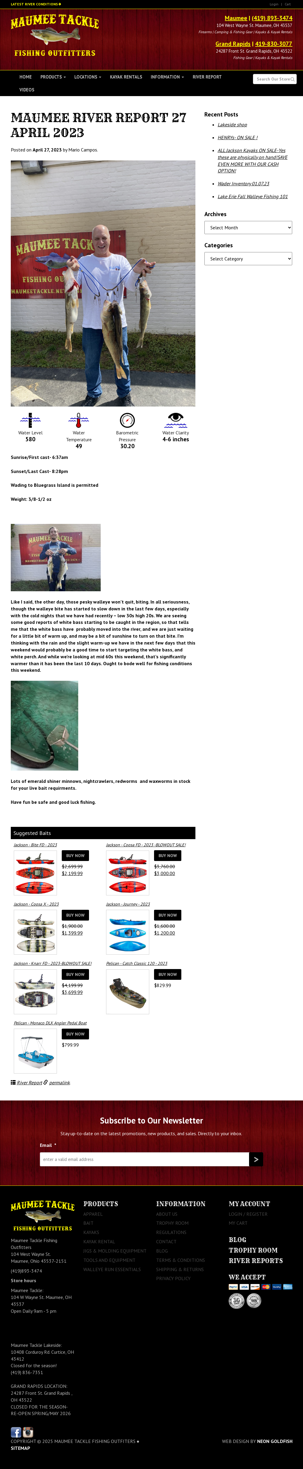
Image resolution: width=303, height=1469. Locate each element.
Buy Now (75, 855)
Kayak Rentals (126, 77)
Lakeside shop (232, 125)
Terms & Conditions (180, 1260)
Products (53, 77)
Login (274, 4)
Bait (88, 1223)
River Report (207, 77)
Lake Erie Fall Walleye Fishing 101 (253, 196)
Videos (26, 90)
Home (25, 77)
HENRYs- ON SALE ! (237, 137)
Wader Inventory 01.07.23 (243, 184)
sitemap (20, 1448)
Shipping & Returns (180, 1269)
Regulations (171, 1232)
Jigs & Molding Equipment (115, 1251)
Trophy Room (172, 1223)
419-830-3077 (273, 44)
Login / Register (248, 1214)
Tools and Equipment (109, 1260)
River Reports (256, 1261)
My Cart (238, 1223)
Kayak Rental (99, 1241)
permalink (59, 1083)
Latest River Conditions (34, 4)
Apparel (93, 1214)
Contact (166, 1241)
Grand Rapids (233, 44)
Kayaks (91, 1232)
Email (48, 1145)
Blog (162, 1251)
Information (167, 77)
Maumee (236, 18)
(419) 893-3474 (272, 18)
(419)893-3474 (26, 1271)
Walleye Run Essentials (112, 1269)
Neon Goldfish (275, 1441)
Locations (87, 77)
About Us (166, 1214)
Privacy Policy (173, 1278)
